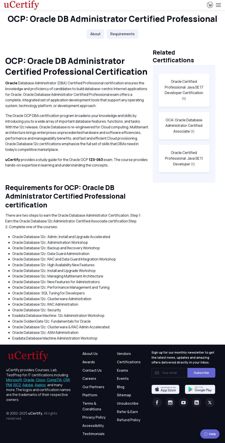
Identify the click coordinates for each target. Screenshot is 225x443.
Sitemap (124, 395)
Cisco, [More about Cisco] (41, 379)
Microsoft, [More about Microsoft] (14, 379)
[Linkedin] (196, 402)
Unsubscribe (127, 403)
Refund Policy (128, 419)
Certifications (129, 362)
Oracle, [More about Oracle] (29, 379)
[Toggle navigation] (218, 5)
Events (123, 378)
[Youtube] (183, 402)
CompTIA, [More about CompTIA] (55, 379)
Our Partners (93, 386)
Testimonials (93, 433)
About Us (90, 353)
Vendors (124, 353)
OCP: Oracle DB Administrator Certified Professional (112, 18)
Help (210, 434)
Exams (122, 370)
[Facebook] (157, 402)
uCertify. (35, 413)
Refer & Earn (127, 411)
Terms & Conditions (91, 406)
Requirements (122, 33)
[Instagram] (170, 402)
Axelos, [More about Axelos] (41, 384)
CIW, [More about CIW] (67, 379)
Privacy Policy (94, 417)
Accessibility (93, 425)
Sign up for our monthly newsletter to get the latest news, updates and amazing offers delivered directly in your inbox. (182, 357)
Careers (89, 378)
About (95, 33)
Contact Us (92, 370)
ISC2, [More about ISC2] (17, 384)
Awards (88, 362)
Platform (89, 395)
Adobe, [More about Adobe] (28, 384)
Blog (120, 386)
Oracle (11, 83)
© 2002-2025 (31, 416)
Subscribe (201, 373)
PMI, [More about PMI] (9, 384)
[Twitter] (210, 402)
